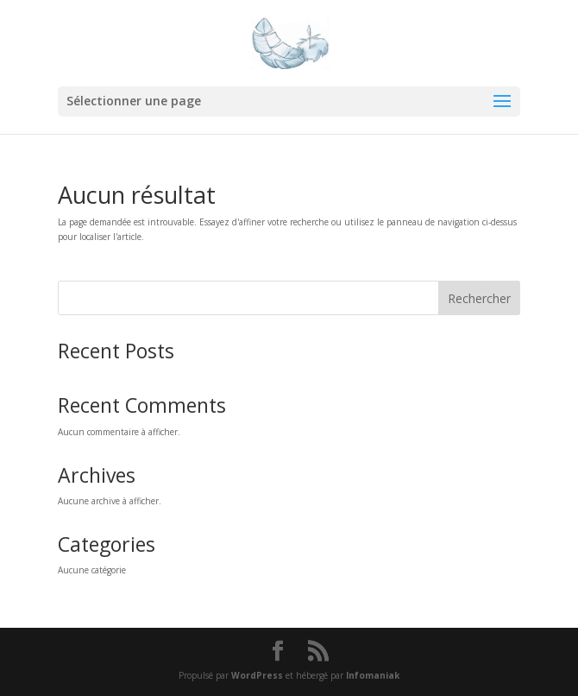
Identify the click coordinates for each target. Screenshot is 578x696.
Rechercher (479, 298)
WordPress (257, 675)
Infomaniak (372, 675)
